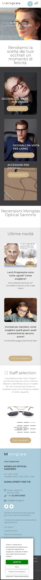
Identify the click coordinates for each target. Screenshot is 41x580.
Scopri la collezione (16, 109)
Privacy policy (9, 576)
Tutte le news (20, 358)
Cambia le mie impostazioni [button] (16, 571)
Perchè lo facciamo (13, 534)
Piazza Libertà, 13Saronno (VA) (13, 491)
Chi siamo (8, 527)
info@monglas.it (15, 500)
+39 (16, 495)
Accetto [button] (17, 562)
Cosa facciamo (10, 531)
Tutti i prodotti (19, 440)
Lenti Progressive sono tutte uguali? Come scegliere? (20, 275)
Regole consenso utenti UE (21, 576)
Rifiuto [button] (17, 567)
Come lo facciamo (12, 538)
